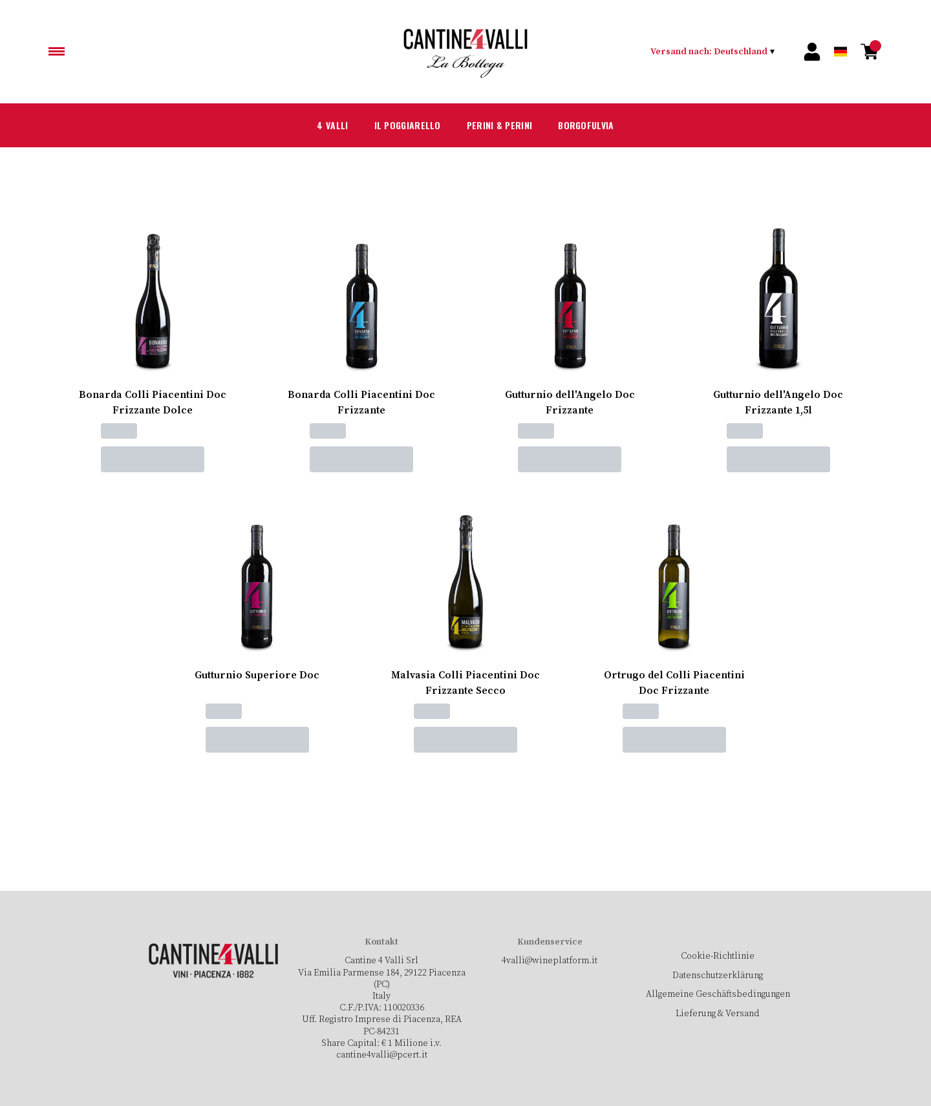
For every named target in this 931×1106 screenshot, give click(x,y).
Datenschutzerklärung (718, 975)
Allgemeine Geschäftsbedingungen (717, 994)
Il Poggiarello (398, 125)
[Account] (812, 52)
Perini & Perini (501, 125)
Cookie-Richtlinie (717, 956)
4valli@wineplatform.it (550, 960)
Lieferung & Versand (718, 1013)
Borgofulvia (598, 125)
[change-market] (712, 51)
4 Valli (315, 125)
